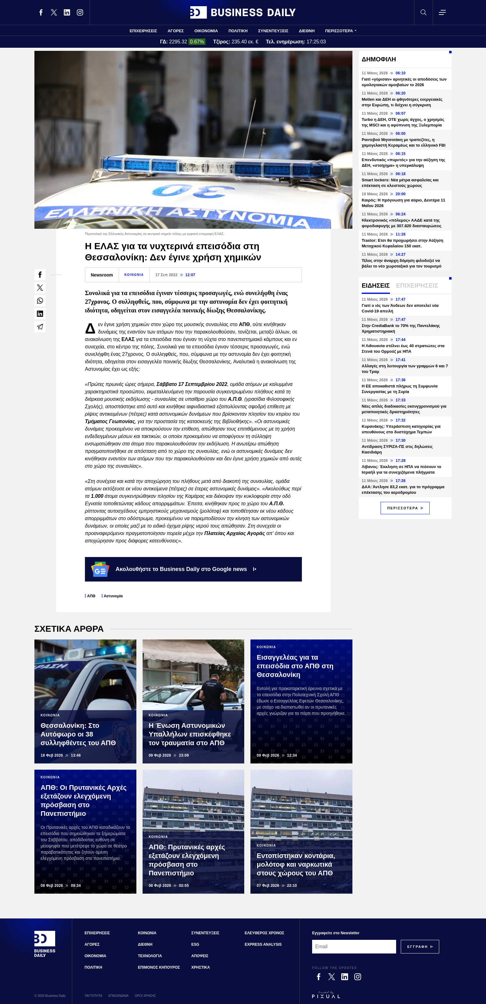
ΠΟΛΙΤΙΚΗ (238, 31)
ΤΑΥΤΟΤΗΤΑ (93, 995)
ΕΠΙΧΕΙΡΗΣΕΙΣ (143, 31)
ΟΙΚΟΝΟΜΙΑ (206, 31)
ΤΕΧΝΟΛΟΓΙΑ (150, 956)
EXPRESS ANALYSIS (263, 944)
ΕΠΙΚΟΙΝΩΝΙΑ (118, 995)
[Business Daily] (44, 956)
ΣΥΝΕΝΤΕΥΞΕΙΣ (273, 31)
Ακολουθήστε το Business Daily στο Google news (173, 569)
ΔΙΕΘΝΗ (307, 31)
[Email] (354, 946)
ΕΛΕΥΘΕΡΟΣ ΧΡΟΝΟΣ (264, 933)
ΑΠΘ (91, 596)
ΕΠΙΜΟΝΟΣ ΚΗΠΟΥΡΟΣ (159, 967)
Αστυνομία (113, 596)
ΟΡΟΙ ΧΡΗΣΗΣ (145, 995)
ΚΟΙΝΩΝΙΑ (134, 274)
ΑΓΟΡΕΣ (176, 31)
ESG (195, 944)
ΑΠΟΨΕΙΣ (199, 956)
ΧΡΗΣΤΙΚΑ (200, 967)
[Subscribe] (417, 946)
